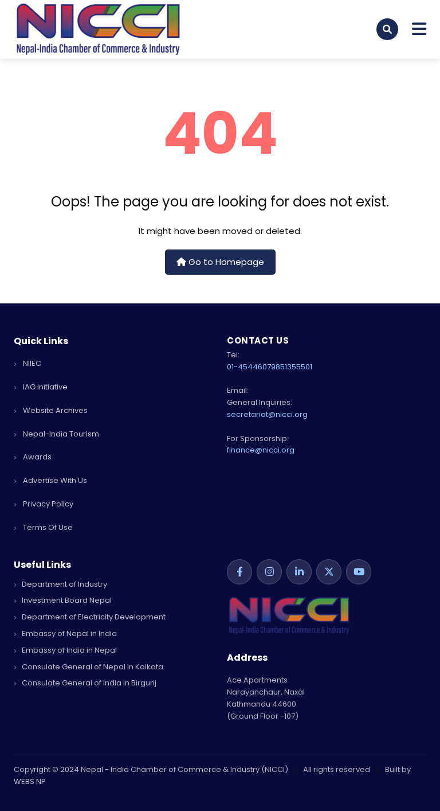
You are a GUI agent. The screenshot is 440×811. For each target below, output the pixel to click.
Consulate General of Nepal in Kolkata (88, 666)
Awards (33, 456)
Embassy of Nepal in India (65, 633)
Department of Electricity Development (90, 616)
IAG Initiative (41, 386)
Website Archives (51, 410)
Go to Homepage (220, 262)
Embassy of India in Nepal (65, 650)
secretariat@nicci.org (267, 414)
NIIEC (27, 363)
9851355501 (291, 366)
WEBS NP (30, 781)
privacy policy (43, 503)
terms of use (43, 527)
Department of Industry (60, 584)
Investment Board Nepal (63, 600)
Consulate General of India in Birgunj (85, 682)
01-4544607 (249, 366)
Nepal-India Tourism (56, 433)
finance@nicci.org (260, 450)
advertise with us (50, 480)
